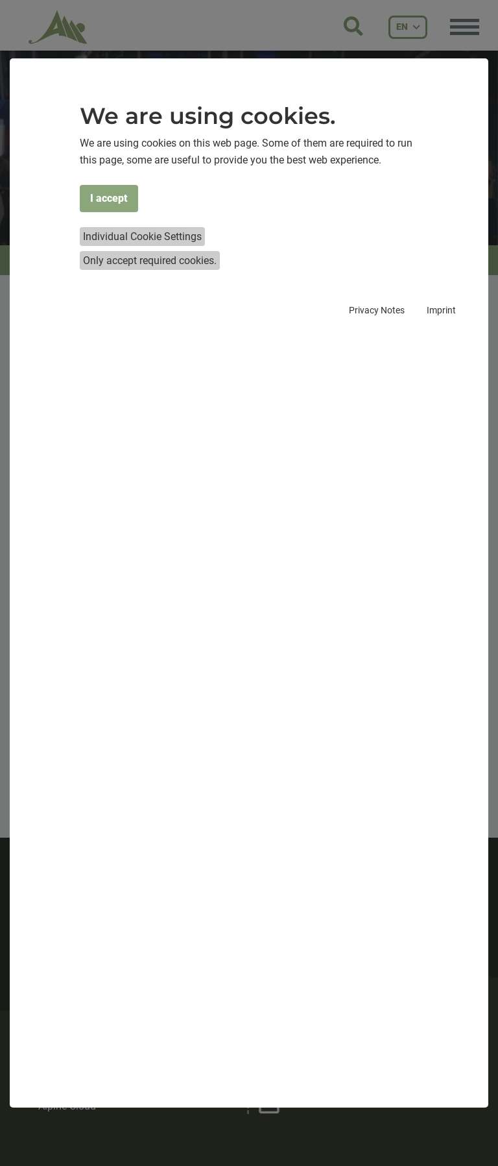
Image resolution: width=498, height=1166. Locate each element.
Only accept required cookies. (150, 260)
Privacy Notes (377, 310)
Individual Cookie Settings (142, 236)
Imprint (441, 310)
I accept (109, 198)
